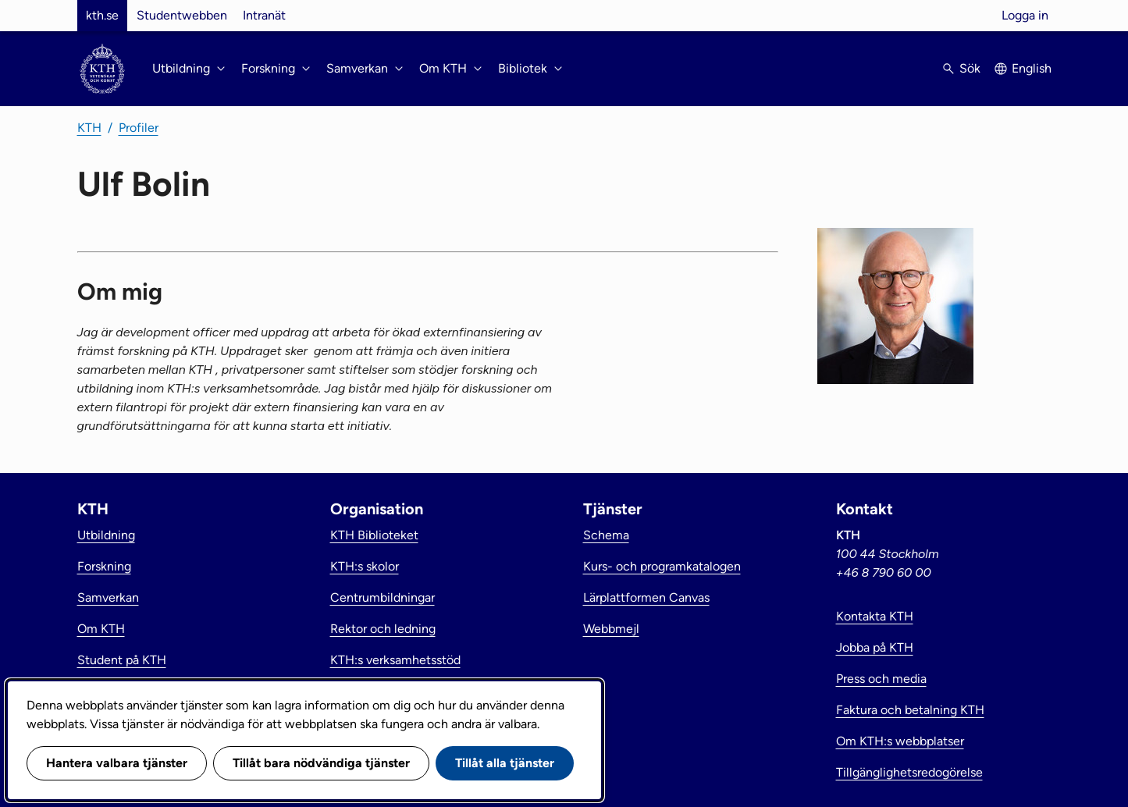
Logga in (1025, 15)
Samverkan (108, 597)
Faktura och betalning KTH (910, 709)
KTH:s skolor (364, 566)
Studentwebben (182, 15)
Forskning (104, 566)
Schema (606, 535)
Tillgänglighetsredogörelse (909, 772)
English (1031, 68)
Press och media (881, 678)
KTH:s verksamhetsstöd (395, 659)
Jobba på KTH (874, 647)
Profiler (138, 127)
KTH (89, 127)
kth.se (102, 15)
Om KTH (101, 628)
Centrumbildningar (382, 597)
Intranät (264, 15)
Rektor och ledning (383, 628)
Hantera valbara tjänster (116, 762)
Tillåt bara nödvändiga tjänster (321, 762)
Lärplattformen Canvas (646, 597)
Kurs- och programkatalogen (662, 566)
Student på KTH (121, 659)
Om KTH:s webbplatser (900, 741)
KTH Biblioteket (374, 535)
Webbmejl (611, 628)
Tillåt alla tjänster (504, 762)
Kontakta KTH (874, 616)
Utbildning (106, 535)
